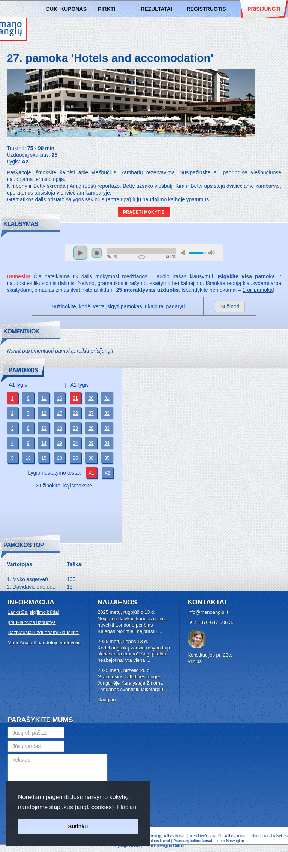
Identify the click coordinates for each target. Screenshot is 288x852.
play (80, 252)
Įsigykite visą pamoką (246, 276)
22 (75, 413)
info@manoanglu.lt (208, 612)
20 (59, 458)
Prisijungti (264, 9)
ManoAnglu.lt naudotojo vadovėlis (44, 642)
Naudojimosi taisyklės (270, 836)
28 (90, 428)
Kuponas (73, 9)
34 (106, 443)
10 (28, 458)
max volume (211, 252)
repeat (141, 257)
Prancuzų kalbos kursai (193, 841)
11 (43, 398)
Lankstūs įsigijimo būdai (33, 612)
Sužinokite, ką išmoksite (64, 486)
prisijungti (102, 351)
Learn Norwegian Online (163, 846)
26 (90, 398)
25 (75, 458)
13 (43, 428)
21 (75, 398)
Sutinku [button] (78, 827)
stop (97, 253)
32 (106, 413)
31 (106, 398)
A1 (91, 473)
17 (59, 413)
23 (75, 428)
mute (184, 252)
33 (106, 428)
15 (43, 458)
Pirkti (106, 9)
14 (43, 443)
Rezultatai (156, 9)
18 (59, 428)
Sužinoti (229, 306)
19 (59, 443)
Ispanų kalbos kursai (153, 841)
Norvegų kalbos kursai (166, 836)
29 (90, 443)
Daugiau (107, 699)
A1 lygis (18, 385)
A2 (107, 473)
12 (43, 413)
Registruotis (206, 9)
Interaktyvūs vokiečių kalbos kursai (217, 836)
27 (90, 413)
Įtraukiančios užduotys (32, 622)
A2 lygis (79, 385)
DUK (51, 9)
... (160, 631)
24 (75, 443)
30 (90, 458)
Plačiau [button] (126, 807)
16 (59, 398)
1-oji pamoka (258, 290)
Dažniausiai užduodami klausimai (44, 632)
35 (106, 458)
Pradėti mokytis (144, 212)
